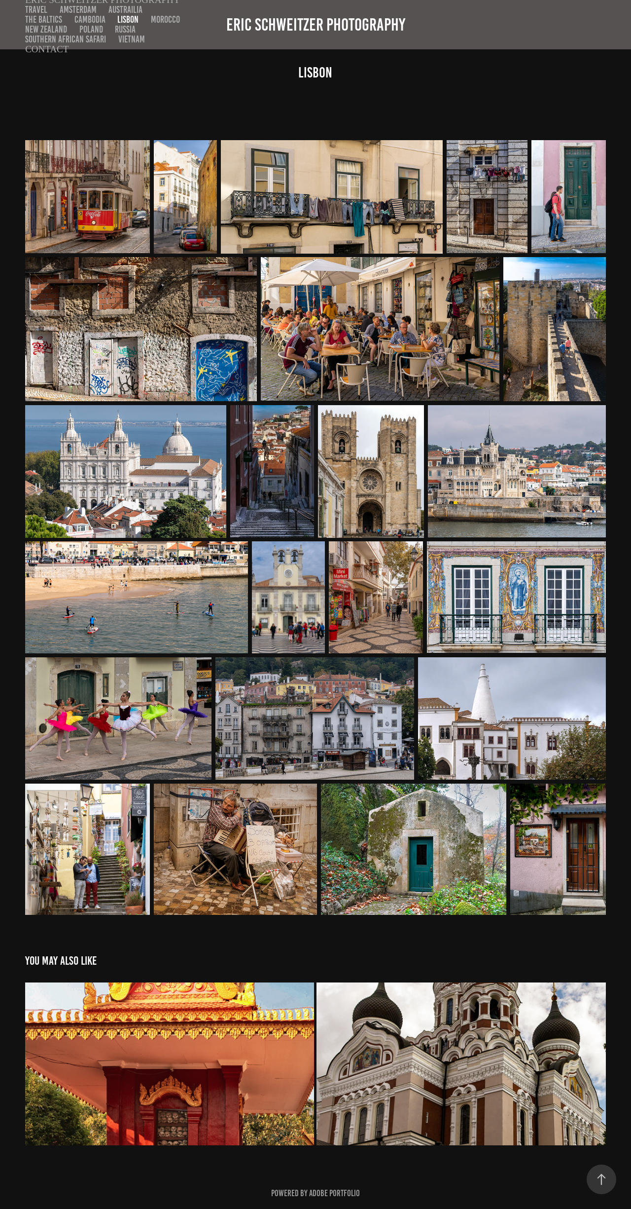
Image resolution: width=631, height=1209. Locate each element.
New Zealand (46, 29)
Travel (36, 9)
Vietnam (131, 39)
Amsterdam (78, 9)
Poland (91, 29)
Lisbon (128, 19)
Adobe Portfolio (334, 1193)
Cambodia (89, 19)
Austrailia (125, 9)
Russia (125, 29)
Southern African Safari (65, 39)
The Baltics (43, 19)
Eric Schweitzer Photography (315, 24)
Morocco (165, 19)
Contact (47, 49)
